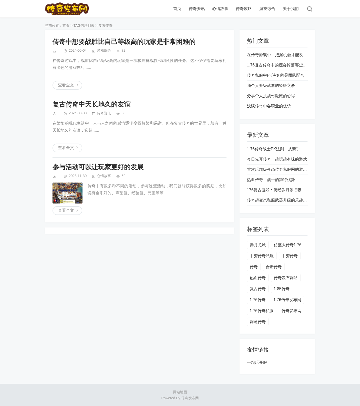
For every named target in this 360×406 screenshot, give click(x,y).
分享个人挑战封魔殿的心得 (271, 96)
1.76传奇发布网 (287, 300)
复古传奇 (258, 289)
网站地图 (180, 392)
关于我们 (291, 8)
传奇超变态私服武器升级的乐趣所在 (279, 200)
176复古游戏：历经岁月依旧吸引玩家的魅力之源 (290, 190)
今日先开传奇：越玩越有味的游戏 (277, 159)
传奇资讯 (197, 8)
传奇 (254, 267)
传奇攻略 (244, 8)
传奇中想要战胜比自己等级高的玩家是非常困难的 (124, 41)
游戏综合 (267, 8)
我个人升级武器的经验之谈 (271, 85)
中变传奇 (290, 256)
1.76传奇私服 (262, 311)
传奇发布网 (292, 311)
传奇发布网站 (286, 278)
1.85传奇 (282, 289)
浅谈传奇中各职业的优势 (269, 106)
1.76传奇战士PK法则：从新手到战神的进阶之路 (289, 149)
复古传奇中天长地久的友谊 (91, 104)
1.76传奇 (258, 300)
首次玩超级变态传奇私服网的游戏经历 (281, 169)
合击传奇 (274, 267)
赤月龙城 (258, 245)
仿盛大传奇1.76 (288, 245)
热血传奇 (258, 278)
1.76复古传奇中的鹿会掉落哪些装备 (279, 65)
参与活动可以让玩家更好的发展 (98, 167)
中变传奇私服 (262, 256)
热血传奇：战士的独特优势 (271, 180)
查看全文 (66, 85)
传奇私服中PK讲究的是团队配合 (275, 75)
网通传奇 (258, 322)
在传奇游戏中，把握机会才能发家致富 (281, 55)
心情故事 (220, 8)
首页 (177, 8)
